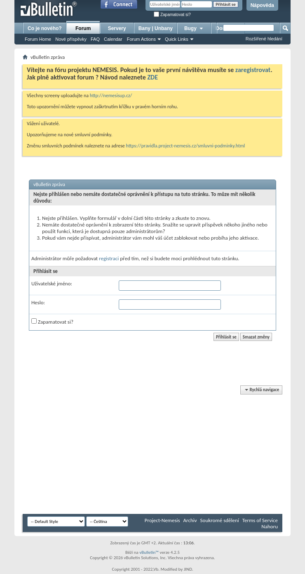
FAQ (95, 39)
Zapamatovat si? (172, 14)
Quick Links (176, 39)
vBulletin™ (149, 552)
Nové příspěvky (71, 39)
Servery (117, 28)
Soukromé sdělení (219, 520)
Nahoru (269, 526)
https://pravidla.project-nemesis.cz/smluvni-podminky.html (185, 146)
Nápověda (262, 5)
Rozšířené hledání (264, 38)
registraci (109, 258)
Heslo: (38, 302)
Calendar (113, 39)
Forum (83, 28)
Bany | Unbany (155, 28)
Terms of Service (260, 520)
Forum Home (38, 39)
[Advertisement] (164, 450)
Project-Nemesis (162, 520)
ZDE (152, 77)
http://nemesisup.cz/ (111, 95)
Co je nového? (45, 28)
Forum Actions (141, 39)
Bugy (194, 28)
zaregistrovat (253, 70)
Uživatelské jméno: (51, 283)
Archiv (190, 520)
